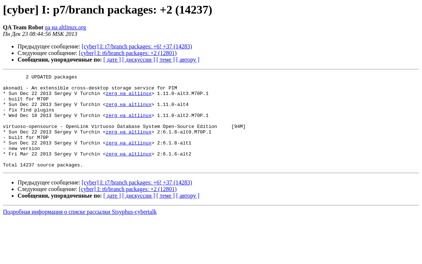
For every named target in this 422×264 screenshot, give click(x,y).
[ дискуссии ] (138, 59)
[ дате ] (112, 59)
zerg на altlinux (129, 97)
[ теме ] (165, 59)
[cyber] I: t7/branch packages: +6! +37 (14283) (137, 46)
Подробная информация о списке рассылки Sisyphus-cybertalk (80, 230)
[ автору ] (187, 59)
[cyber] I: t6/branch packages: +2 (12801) (128, 53)
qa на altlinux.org (65, 27)
